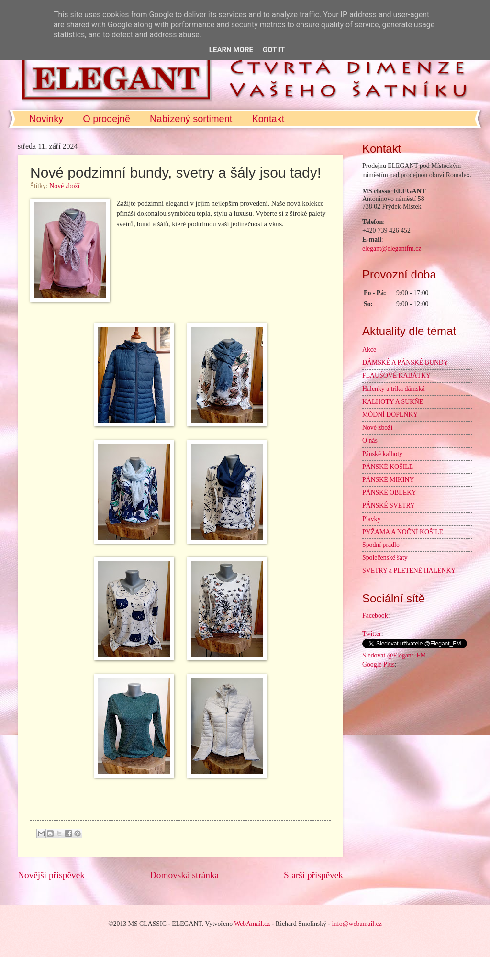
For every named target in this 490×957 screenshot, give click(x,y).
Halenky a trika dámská (393, 388)
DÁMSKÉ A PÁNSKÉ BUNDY (405, 362)
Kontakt (268, 118)
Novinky (46, 118)
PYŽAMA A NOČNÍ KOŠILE (402, 531)
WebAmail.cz (252, 923)
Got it (274, 49)
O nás (370, 440)
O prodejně (106, 118)
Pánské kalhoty (382, 453)
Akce (369, 349)
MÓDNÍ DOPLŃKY (390, 414)
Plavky (371, 519)
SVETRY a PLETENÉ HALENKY (409, 570)
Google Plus (378, 664)
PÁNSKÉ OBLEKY (389, 492)
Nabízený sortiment (191, 118)
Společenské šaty (385, 557)
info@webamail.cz (357, 923)
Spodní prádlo (381, 544)
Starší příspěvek (313, 875)
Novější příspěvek (51, 875)
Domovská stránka (184, 875)
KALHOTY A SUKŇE (392, 401)
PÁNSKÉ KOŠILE (387, 466)
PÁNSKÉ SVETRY (388, 505)
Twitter (371, 633)
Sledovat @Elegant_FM (394, 655)
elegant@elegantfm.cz (391, 248)
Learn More (231, 49)
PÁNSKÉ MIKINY (388, 479)
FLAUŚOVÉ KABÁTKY (396, 375)
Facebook (375, 615)
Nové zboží (64, 185)
